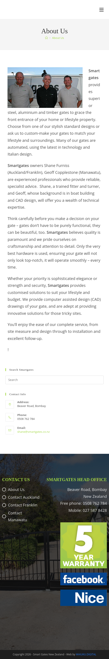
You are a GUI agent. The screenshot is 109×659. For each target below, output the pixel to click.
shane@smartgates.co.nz (33, 432)
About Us (58, 38)
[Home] (46, 38)
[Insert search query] (54, 380)
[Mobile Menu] (101, 9)
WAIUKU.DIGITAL (86, 654)
